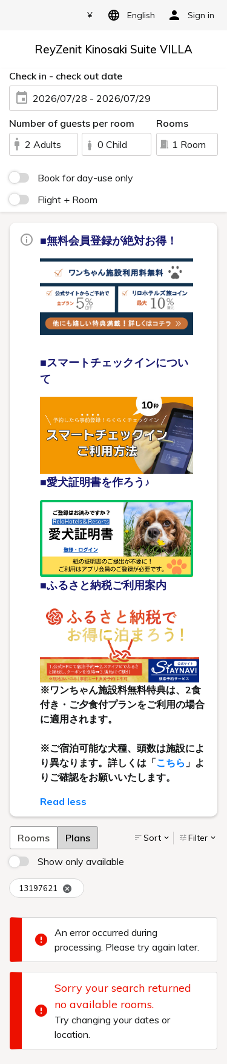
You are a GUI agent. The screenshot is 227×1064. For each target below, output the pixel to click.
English (129, 15)
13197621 (45, 888)
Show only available (81, 861)
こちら (170, 762)
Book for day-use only (85, 178)
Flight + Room (67, 200)
